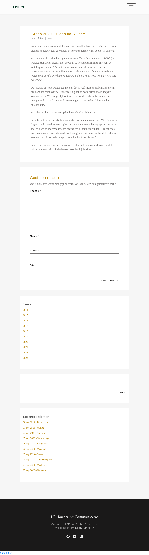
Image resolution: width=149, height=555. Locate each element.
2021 (25, 347)
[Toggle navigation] (131, 6)
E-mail (34, 250)
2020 (49, 38)
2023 (25, 358)
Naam (34, 236)
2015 (25, 315)
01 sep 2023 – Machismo (35, 465)
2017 (25, 326)
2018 (25, 331)
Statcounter (6, 552)
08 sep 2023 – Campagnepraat (37, 459)
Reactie (35, 190)
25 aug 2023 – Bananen (34, 470)
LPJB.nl (18, 7)
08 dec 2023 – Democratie (35, 422)
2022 (25, 352)
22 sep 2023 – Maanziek (35, 449)
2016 (25, 320)
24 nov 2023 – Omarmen (35, 433)
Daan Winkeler (84, 527)
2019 (25, 336)
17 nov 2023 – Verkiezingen (36, 438)
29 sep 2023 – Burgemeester (36, 443)
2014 (25, 310)
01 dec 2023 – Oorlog (33, 427)
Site (32, 265)
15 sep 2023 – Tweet (33, 454)
